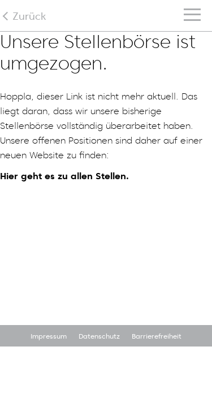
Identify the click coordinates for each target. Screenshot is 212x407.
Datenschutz (99, 336)
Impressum (49, 336)
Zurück (29, 16)
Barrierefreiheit (156, 336)
